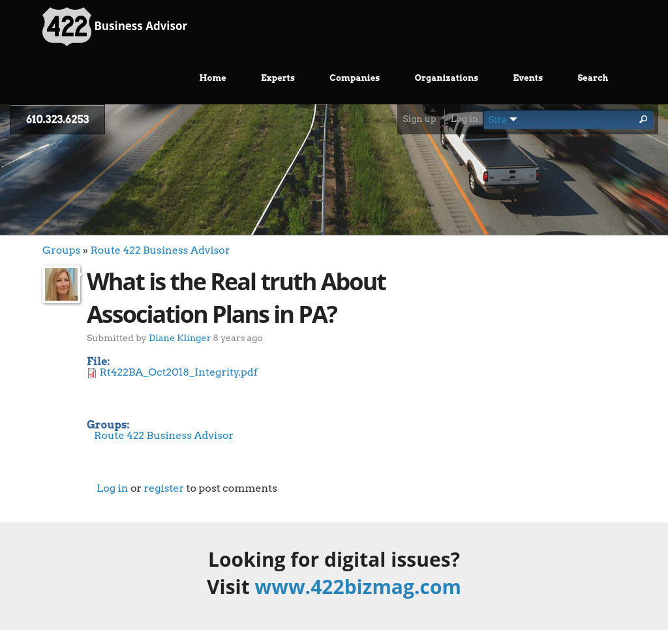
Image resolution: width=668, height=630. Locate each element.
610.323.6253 (57, 119)
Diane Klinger (180, 337)
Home (213, 78)
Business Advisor (114, 26)
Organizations (447, 78)
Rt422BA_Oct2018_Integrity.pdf (179, 372)
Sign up (419, 118)
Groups (61, 250)
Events (528, 78)
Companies (354, 78)
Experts (278, 78)
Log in (464, 118)
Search (592, 78)
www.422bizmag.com (358, 586)
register (164, 488)
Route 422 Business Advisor (160, 250)
